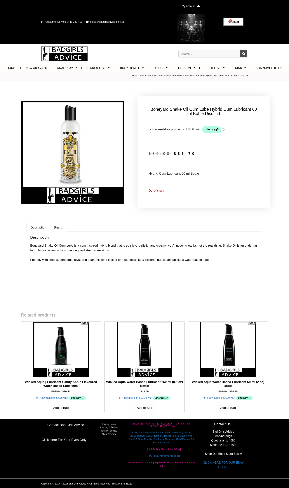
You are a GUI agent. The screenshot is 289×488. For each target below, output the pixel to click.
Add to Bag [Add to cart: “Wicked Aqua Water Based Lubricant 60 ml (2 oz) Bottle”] (228, 408)
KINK (240, 68)
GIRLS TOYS (214, 68)
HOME (11, 68)
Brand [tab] (58, 227)
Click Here (49, 440)
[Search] (243, 53)
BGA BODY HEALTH (150, 75)
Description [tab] (38, 227)
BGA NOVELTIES (269, 68)
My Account (191, 6)
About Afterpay (109, 434)
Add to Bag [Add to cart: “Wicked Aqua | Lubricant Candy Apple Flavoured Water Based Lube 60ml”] (61, 408)
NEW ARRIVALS (36, 68)
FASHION (186, 68)
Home (135, 75)
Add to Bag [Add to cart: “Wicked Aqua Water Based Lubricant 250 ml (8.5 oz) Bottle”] (144, 408)
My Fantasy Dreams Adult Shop (164, 456)
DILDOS (161, 68)
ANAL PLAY (67, 68)
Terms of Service (109, 430)
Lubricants (167, 75)
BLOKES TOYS (98, 68)
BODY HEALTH (132, 68)
